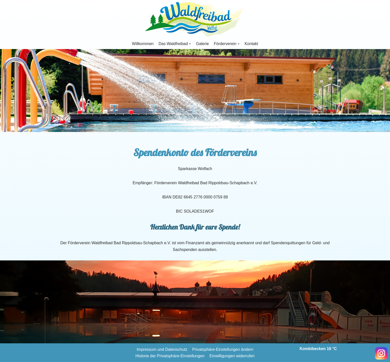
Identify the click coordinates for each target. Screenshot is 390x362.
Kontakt (251, 44)
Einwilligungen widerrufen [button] (231, 356)
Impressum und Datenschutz (162, 349)
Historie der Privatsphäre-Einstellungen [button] (170, 356)
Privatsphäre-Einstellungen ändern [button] (222, 349)
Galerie (202, 44)
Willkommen (142, 44)
